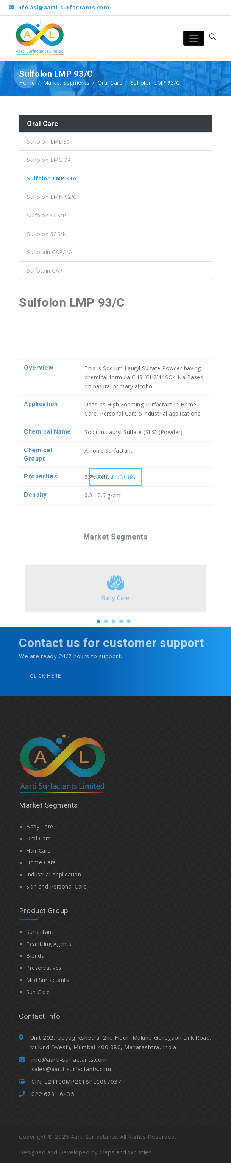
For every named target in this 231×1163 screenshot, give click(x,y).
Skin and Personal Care (56, 886)
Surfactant (39, 931)
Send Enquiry (115, 481)
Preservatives (44, 967)
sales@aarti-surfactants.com (71, 1069)
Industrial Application (53, 874)
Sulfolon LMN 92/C (52, 196)
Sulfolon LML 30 (48, 141)
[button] (98, 639)
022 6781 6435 (53, 1094)
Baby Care (39, 826)
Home (27, 82)
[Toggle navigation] (193, 38)
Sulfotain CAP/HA (49, 252)
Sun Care (38, 992)
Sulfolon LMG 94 (49, 159)
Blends (35, 955)
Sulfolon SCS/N (47, 233)
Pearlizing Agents (49, 943)
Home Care (41, 862)
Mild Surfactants (47, 979)
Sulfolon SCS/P (46, 215)
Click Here (45, 675)
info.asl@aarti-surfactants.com (62, 7)
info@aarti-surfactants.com (69, 1059)
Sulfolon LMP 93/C (53, 178)
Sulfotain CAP (45, 270)
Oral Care (110, 82)
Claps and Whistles (126, 1152)
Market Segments (66, 82)
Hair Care (38, 850)
